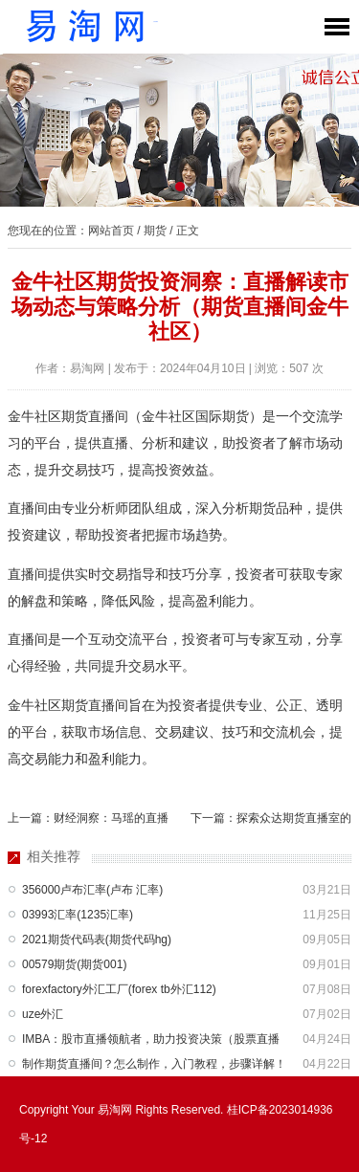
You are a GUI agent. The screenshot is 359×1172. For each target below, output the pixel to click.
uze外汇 (42, 1014)
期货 (155, 230)
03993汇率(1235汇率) (77, 914)
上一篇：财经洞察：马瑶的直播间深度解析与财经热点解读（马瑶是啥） (88, 821)
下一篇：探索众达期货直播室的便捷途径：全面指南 (271, 821)
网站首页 (111, 230)
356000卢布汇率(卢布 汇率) (92, 889)
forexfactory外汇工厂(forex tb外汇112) (119, 989)
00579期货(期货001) (74, 964)
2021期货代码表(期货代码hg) (96, 939)
